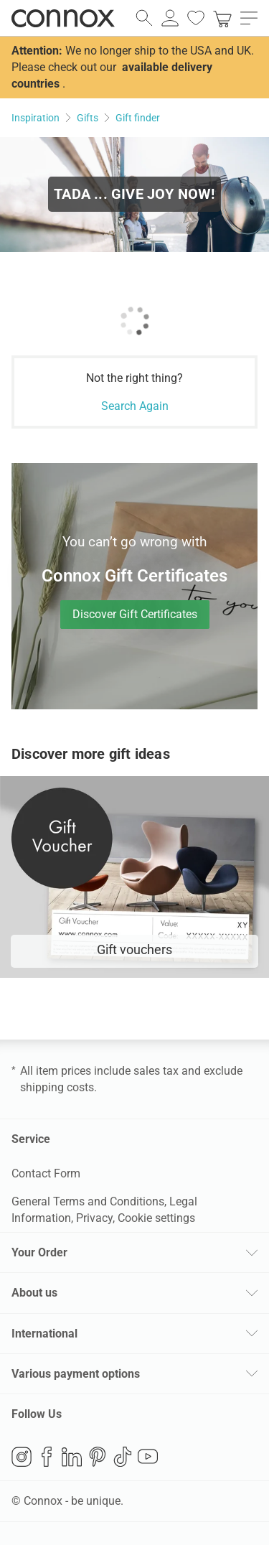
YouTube (148, 1457)
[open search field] (144, 18)
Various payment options (75, 1374)
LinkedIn (72, 1457)
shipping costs (57, 1087)
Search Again (135, 406)
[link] (222, 18)
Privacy (94, 1218)
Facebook (47, 1457)
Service (30, 1139)
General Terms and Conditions (87, 1201)
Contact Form (45, 1173)
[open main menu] (249, 18)
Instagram (21, 1457)
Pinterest (98, 1457)
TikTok (123, 1457)
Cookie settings (156, 1218)
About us (34, 1292)
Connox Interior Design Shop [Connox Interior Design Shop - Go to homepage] (63, 18)
